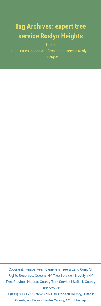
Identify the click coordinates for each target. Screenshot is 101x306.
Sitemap (79, 300)
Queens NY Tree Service (53, 276)
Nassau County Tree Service (48, 282)
